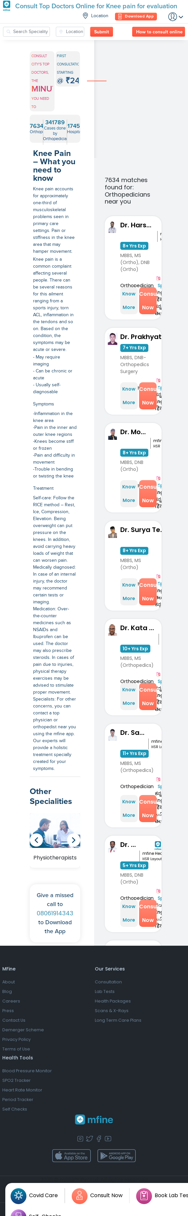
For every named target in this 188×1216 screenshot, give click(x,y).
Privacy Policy (16, 1039)
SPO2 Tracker (16, 1080)
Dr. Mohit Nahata (135, 432)
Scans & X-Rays (112, 1010)
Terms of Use (16, 1049)
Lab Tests (105, 991)
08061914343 (55, 913)
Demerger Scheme (23, 1030)
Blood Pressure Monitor (27, 1071)
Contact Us (13, 1020)
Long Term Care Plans (118, 1020)
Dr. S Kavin (129, 845)
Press (8, 1010)
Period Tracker (17, 1099)
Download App (136, 17)
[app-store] (71, 1155)
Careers (11, 1001)
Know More (128, 300)
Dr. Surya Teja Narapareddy (144, 530)
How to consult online (159, 32)
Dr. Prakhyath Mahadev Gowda (147, 337)
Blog (7, 991)
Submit (101, 32)
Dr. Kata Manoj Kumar (139, 628)
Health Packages (113, 1001)
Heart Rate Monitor (22, 1090)
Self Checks (14, 1109)
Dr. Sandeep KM (134, 733)
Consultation (108, 982)
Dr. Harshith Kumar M (139, 225)
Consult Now (148, 300)
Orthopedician (137, 285)
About (8, 982)
